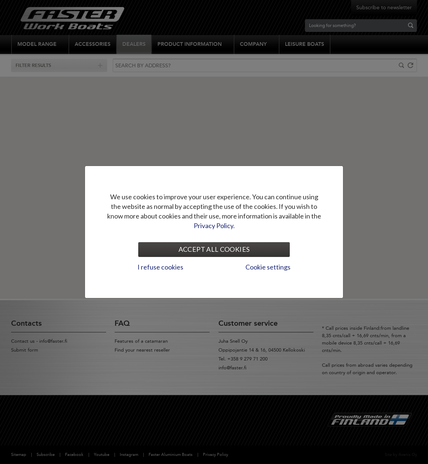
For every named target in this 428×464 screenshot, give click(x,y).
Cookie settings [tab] (268, 267)
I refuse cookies (160, 267)
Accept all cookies (214, 249)
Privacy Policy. (214, 225)
